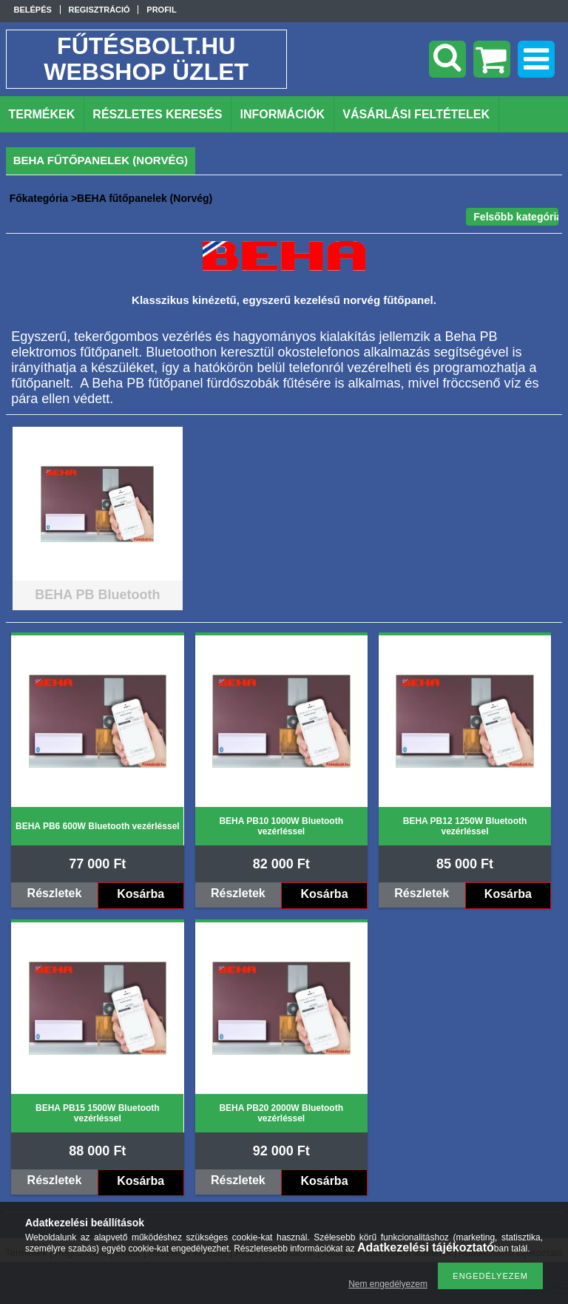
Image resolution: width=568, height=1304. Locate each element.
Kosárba (140, 894)
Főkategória (39, 198)
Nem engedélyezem (387, 1284)
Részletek (54, 893)
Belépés (33, 9)
